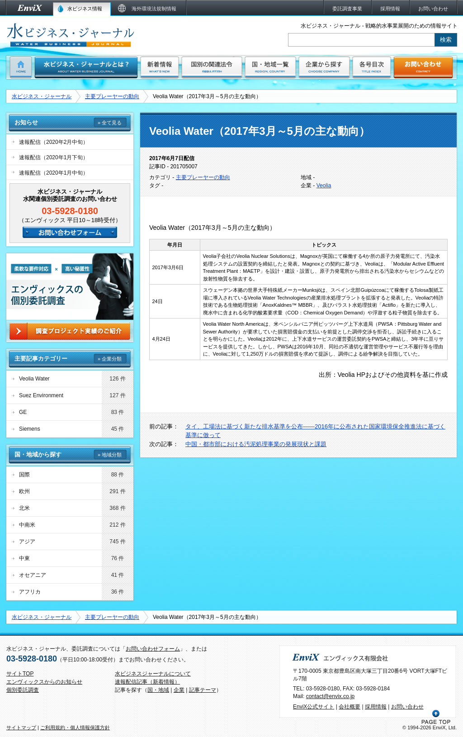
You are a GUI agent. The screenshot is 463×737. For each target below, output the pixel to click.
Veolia (324, 185)
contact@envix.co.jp (330, 696)
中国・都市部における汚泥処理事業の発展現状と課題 (255, 444)
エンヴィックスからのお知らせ (44, 682)
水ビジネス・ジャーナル (41, 96)
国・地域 (158, 690)
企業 (179, 690)
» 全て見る (110, 122)
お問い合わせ (407, 707)
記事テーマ (202, 690)
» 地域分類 (110, 454)
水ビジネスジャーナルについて (153, 673)
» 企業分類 (110, 358)
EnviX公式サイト (313, 707)
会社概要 (349, 707)
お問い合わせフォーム (153, 649)
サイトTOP (19, 673)
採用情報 (376, 707)
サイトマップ (21, 727)
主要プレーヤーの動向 (112, 96)
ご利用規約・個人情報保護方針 (75, 727)
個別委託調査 (22, 690)
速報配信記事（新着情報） (147, 682)
